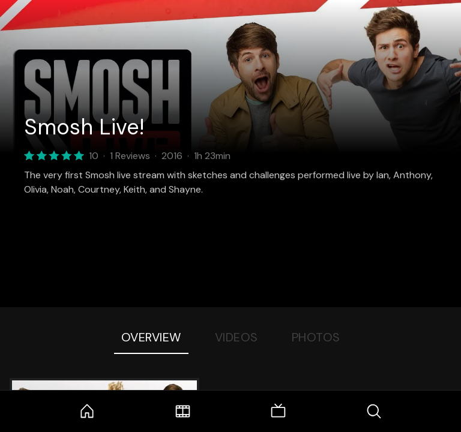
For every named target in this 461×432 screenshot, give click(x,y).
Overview (151, 337)
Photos (316, 337)
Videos (236, 337)
